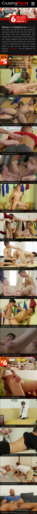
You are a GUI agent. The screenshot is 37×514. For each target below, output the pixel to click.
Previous (3, 13)
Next (34, 13)
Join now (12, 49)
